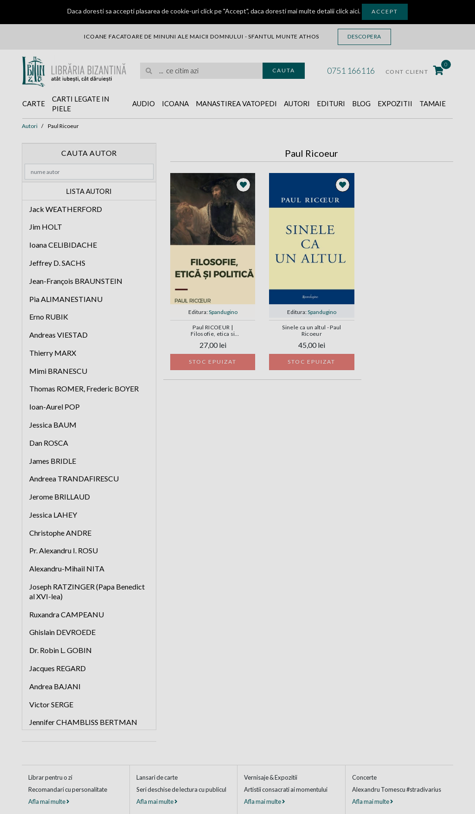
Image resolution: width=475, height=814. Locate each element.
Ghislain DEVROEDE (62, 632)
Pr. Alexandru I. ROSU (63, 550)
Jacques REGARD (57, 668)
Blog (361, 103)
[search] (201, 71)
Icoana (175, 103)
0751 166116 (351, 70)
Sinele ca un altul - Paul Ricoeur (311, 330)
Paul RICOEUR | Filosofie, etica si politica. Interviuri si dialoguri (213, 331)
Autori (297, 103)
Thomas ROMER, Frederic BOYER (84, 388)
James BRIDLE (52, 460)
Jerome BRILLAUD (59, 496)
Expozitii (395, 103)
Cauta (283, 70)
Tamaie (432, 103)
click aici (347, 11)
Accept (385, 11)
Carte (33, 103)
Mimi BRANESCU (58, 370)
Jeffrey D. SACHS (57, 262)
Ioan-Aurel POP (54, 406)
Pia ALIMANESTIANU (66, 299)
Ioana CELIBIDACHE (63, 244)
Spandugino (223, 311)
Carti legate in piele (80, 104)
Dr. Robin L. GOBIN (60, 650)
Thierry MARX (52, 352)
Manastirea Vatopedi (236, 103)
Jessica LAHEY (53, 514)
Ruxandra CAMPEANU (66, 614)
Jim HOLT (45, 226)
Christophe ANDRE (60, 532)
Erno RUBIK (48, 316)
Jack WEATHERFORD (65, 209)
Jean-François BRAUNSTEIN (75, 280)
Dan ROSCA (48, 442)
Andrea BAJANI (55, 686)
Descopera (364, 36)
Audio (143, 103)
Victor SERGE (51, 704)
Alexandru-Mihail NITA (66, 568)
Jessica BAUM (53, 424)
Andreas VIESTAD (58, 334)
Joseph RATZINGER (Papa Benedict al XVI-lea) (87, 591)
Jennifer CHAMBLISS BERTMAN (83, 722)
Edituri (331, 103)
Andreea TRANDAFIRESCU (74, 478)
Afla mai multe (48, 801)
